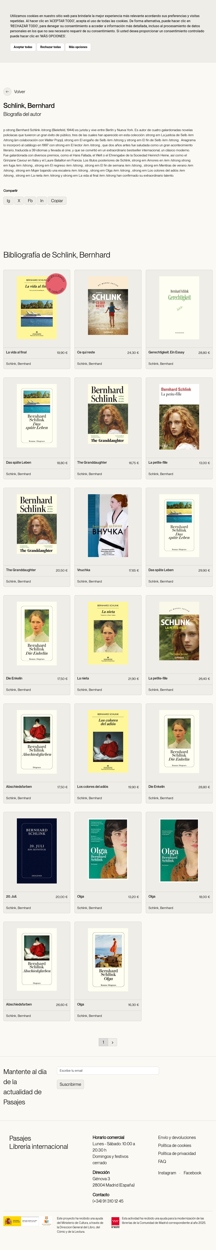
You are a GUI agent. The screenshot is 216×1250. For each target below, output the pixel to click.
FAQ (162, 1161)
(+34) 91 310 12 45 (108, 1201)
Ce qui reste (86, 352)
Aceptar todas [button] (23, 47)
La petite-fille (157, 463)
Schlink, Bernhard (18, 364)
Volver (14, 92)
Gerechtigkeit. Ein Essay (166, 352)
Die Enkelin (14, 678)
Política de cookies (174, 1145)
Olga (80, 896)
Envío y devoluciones (177, 1137)
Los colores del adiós (92, 787)
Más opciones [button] (78, 47)
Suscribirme (70, 1084)
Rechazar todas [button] (50, 47)
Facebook (192, 1172)
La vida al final (16, 352)
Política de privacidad (177, 1153)
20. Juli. (11, 896)
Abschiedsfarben (19, 787)
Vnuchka (83, 570)
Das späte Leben (18, 463)
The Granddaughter (92, 463)
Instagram (167, 1172)
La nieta (83, 678)
